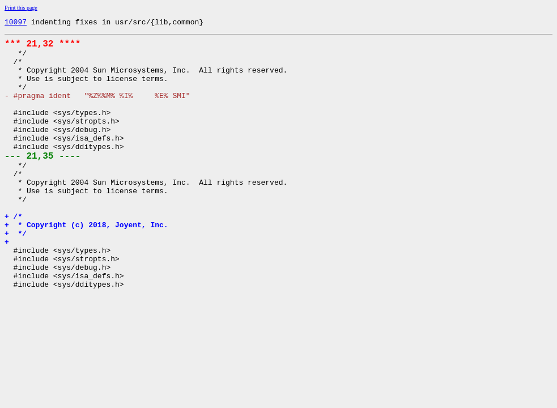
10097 (16, 23)
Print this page (21, 8)
